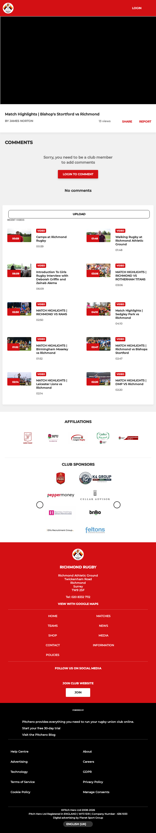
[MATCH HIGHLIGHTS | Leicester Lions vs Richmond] (52, 384)
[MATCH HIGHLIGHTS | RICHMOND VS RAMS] (52, 312)
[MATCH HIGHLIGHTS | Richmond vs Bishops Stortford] (132, 349)
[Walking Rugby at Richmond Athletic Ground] (132, 240)
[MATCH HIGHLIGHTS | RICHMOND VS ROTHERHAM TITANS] (132, 275)
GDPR (87, 772)
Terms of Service (23, 782)
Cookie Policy (20, 792)
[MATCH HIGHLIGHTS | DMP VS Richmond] (132, 382)
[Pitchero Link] (78, 715)
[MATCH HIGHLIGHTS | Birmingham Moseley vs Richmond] (52, 349)
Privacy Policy (93, 782)
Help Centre (19, 751)
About (87, 751)
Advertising (19, 762)
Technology (19, 772)
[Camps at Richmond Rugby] (52, 238)
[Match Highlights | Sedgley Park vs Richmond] (132, 314)
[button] (125, 121)
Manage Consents (96, 792)
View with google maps (78, 603)
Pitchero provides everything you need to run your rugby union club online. (78, 722)
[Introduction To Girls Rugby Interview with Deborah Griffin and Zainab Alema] (52, 277)
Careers (88, 762)
